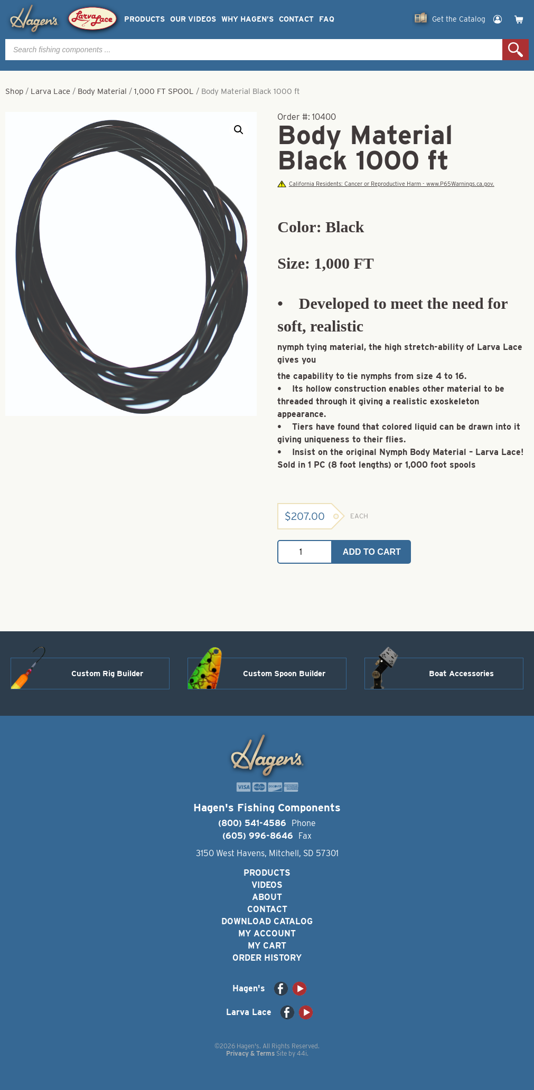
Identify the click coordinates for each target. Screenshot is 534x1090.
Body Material (102, 91)
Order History (267, 958)
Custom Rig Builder (107, 673)
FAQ (326, 19)
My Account (267, 933)
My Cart (267, 946)
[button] (238, 129)
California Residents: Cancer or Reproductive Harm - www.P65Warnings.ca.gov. (385, 184)
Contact (296, 19)
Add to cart (372, 551)
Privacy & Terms (250, 1053)
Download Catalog (267, 921)
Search (515, 49)
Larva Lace (50, 91)
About (267, 897)
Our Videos (193, 19)
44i (302, 1053)
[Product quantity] (304, 552)
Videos (267, 885)
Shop (14, 91)
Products (144, 19)
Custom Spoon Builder (284, 673)
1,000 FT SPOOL (164, 91)
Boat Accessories (461, 673)
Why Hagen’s (247, 19)
